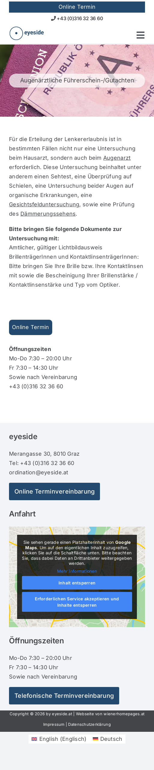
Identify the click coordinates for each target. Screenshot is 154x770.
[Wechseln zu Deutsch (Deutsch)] (107, 739)
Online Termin (30, 327)
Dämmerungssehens (48, 214)
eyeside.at (62, 713)
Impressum (53, 724)
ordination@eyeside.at (38, 472)
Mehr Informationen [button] (77, 570)
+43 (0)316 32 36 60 (77, 18)
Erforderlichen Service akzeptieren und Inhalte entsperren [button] (77, 602)
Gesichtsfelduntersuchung (44, 204)
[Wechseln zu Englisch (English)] (59, 739)
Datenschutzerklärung (89, 724)
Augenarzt (117, 158)
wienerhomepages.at (124, 713)
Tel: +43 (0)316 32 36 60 (41, 463)
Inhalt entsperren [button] (77, 582)
